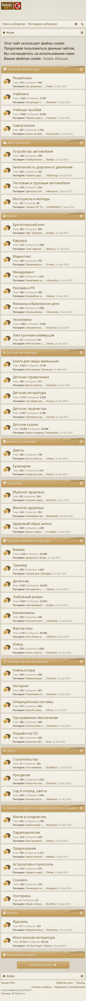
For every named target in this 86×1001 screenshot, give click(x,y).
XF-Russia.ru (18, 993)
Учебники (21, 94)
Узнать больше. (56, 58)
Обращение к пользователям (69, 987)
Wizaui (50, 841)
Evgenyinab (53, 134)
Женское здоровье (28, 507)
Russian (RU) (8, 983)
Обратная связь (64, 983)
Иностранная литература (34, 937)
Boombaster (52, 432)
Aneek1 (50, 233)
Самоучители (24, 125)
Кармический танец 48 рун (40, 825)
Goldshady (52, 621)
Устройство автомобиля (33, 151)
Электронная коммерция (33, 335)
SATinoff (51, 636)
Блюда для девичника (38, 474)
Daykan (50, 296)
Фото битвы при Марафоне (40, 636)
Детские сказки (25, 424)
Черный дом (32, 573)
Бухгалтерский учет (29, 224)
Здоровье (14, 483)
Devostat (51, 102)
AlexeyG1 (52, 385)
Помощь (80, 983)
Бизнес (12, 216)
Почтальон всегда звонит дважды (44, 621)
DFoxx (50, 710)
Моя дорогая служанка (38, 589)
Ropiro (50, 474)
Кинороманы (23, 612)
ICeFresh (51, 500)
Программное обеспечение (35, 717)
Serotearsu (52, 930)
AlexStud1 (52, 652)
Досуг (11, 750)
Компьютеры (24, 670)
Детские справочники (31, 377)
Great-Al (51, 327)
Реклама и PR (24, 288)
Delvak (50, 872)
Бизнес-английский (36, 134)
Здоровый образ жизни (32, 523)
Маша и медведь (35, 432)
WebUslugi (52, 175)
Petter (50, 86)
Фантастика (22, 628)
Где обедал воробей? (37, 401)
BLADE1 (51, 904)
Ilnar (49, 741)
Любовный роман (27, 596)
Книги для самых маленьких (36, 361)
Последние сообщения (42, 24)
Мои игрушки (33, 369)
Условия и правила (41, 987)
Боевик (19, 549)
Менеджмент (24, 272)
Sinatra (50, 343)
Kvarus (50, 401)
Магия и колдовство (29, 816)
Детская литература (21, 352)
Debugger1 (46, 573)
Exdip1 (50, 605)
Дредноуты (32, 557)
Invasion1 (51, 694)
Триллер (20, 565)
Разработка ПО (25, 733)
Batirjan (50, 159)
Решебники (22, 78)
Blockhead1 (53, 516)
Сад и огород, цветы (30, 791)
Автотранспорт (19, 143)
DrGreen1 (52, 783)
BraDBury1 (52, 767)
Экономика (22, 319)
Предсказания (24, 848)
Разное (12, 913)
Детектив (21, 581)
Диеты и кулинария (21, 441)
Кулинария (21, 466)
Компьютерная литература (28, 661)
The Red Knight (34, 946)
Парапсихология (26, 832)
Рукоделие (21, 775)
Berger (43, 557)
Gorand (50, 417)
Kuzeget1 (51, 532)
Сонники (20, 880)
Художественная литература (29, 540)
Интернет (21, 686)
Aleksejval (52, 799)
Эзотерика (21, 896)
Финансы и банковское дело (36, 303)
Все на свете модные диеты (41, 458)
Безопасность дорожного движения (42, 167)
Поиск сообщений (14, 24)
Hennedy (51, 118)
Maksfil (50, 856)
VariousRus (52, 280)
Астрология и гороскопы (33, 864)
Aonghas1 (52, 888)
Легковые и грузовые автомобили (41, 183)
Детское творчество (30, 408)
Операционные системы (33, 701)
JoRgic (50, 458)
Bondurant (52, 825)
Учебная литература (23, 69)
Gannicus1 (47, 369)
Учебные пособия (27, 109)
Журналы (20, 921)
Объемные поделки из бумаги (42, 417)
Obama (50, 589)
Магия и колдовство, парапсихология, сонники (42, 808)
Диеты (18, 450)
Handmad (52, 726)
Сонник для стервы (36, 888)
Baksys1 (51, 249)
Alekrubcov (52, 191)
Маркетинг (22, 256)
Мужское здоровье (28, 492)
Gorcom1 (51, 678)
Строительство (25, 759)
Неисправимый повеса (38, 605)
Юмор (18, 644)
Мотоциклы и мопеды (31, 199)
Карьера (20, 240)
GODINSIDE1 (54, 207)
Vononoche (52, 312)
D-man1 (51, 264)
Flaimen (48, 946)
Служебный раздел (21, 954)
